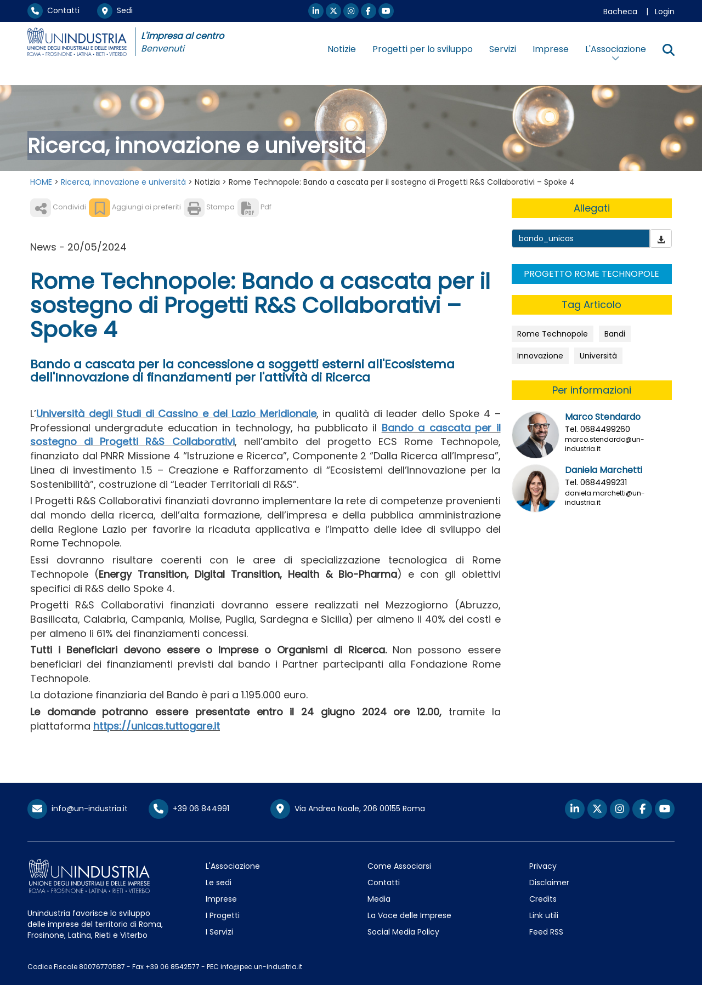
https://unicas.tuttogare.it (156, 726)
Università (598, 355)
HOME (41, 181)
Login (665, 11)
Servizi (502, 49)
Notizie (341, 49)
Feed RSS (546, 931)
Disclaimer (549, 882)
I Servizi (219, 931)
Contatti (53, 10)
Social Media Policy (403, 931)
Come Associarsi (399, 866)
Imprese (551, 49)
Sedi (115, 10)
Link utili (543, 915)
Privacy (543, 866)
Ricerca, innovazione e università (123, 181)
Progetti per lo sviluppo (422, 49)
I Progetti (223, 915)
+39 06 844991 (189, 808)
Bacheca (620, 11)
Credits (543, 898)
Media (378, 898)
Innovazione (540, 355)
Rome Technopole (552, 333)
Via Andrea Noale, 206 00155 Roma (347, 809)
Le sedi (218, 882)
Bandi (614, 333)
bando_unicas (546, 238)
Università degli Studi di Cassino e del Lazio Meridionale (176, 413)
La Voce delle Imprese (409, 915)
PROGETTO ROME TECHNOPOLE (591, 273)
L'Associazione (233, 866)
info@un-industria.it (77, 808)
